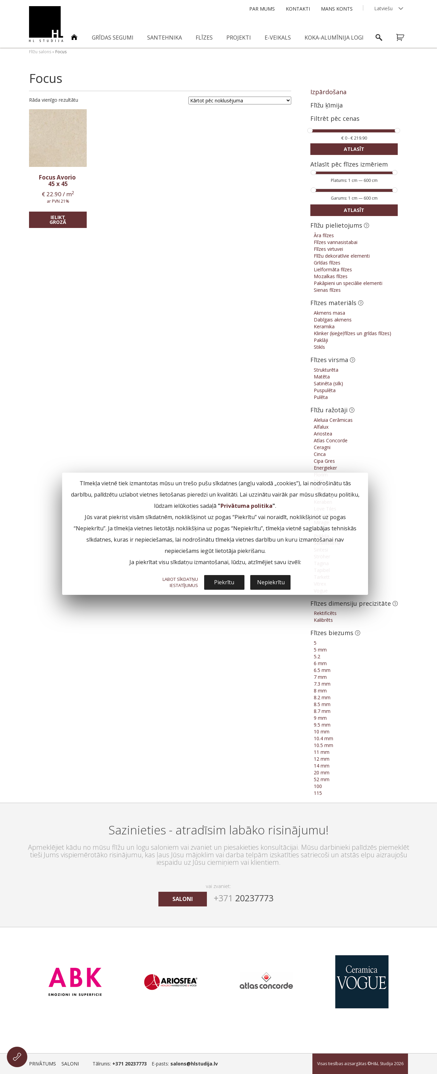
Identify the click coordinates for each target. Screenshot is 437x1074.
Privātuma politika (246, 506)
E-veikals (278, 37)
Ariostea (323, 433)
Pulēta (321, 397)
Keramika (324, 326)
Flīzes (204, 37)
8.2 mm (322, 697)
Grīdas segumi (112, 37)
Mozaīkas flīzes (331, 276)
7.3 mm (322, 684)
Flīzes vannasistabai (335, 242)
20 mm (321, 772)
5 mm (320, 649)
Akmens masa (329, 313)
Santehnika (164, 37)
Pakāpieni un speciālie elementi (348, 283)
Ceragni (322, 447)
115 (318, 793)
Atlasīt (354, 149)
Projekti (238, 37)
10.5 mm (323, 745)
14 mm (321, 765)
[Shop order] (239, 100)
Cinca (320, 454)
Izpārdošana (328, 92)
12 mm (321, 759)
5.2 (317, 656)
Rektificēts (325, 613)
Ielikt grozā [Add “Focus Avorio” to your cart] (58, 219)
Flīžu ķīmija (326, 105)
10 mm (321, 731)
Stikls (319, 347)
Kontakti (298, 8)
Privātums (42, 1063)
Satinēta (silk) (328, 383)
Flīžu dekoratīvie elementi (342, 256)
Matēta (322, 376)
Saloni (70, 1063)
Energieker (325, 467)
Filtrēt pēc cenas (335, 119)
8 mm (320, 690)
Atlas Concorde (331, 440)
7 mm (320, 677)
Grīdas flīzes (327, 262)
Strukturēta (326, 370)
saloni (182, 899)
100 (318, 786)
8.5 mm (322, 704)
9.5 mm (322, 724)
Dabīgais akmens (333, 319)
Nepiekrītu (271, 582)
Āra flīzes (324, 235)
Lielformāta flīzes (333, 269)
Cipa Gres (324, 461)
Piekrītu (224, 582)
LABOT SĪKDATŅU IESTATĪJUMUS (180, 582)
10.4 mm (323, 738)
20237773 (243, 898)
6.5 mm (322, 670)
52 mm (321, 779)
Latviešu (383, 8)
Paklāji (321, 340)
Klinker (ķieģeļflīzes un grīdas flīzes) (352, 333)
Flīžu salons (40, 52)
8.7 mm (322, 711)
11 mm (321, 752)
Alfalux (321, 427)
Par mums (262, 8)
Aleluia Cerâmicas (333, 420)
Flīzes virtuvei (328, 249)
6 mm (320, 663)
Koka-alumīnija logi (334, 37)
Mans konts (337, 8)
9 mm (320, 718)
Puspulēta (325, 390)
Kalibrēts (323, 620)
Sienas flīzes (327, 290)
